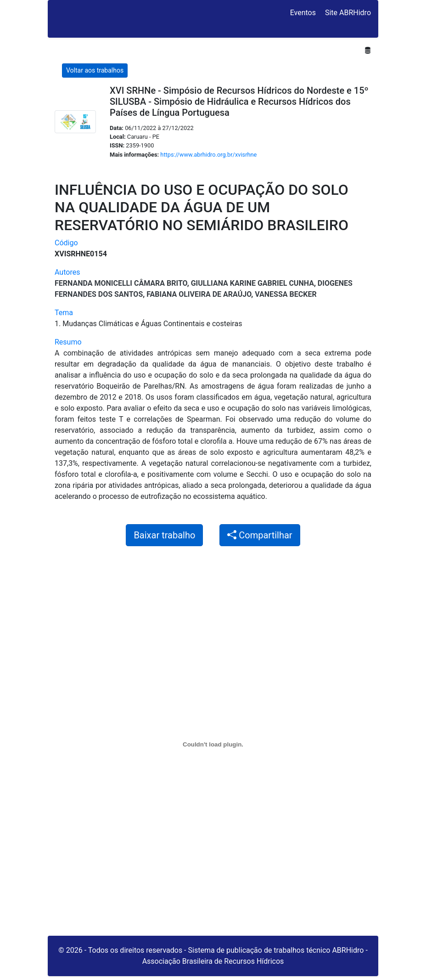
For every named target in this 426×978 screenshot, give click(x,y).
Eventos (303, 12)
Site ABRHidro (348, 12)
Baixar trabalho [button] (164, 535)
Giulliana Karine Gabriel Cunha (252, 283)
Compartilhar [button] (259, 535)
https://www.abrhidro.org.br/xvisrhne (208, 154)
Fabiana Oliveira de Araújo (198, 294)
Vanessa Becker (285, 294)
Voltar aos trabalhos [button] (94, 70)
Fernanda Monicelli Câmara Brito (121, 283)
